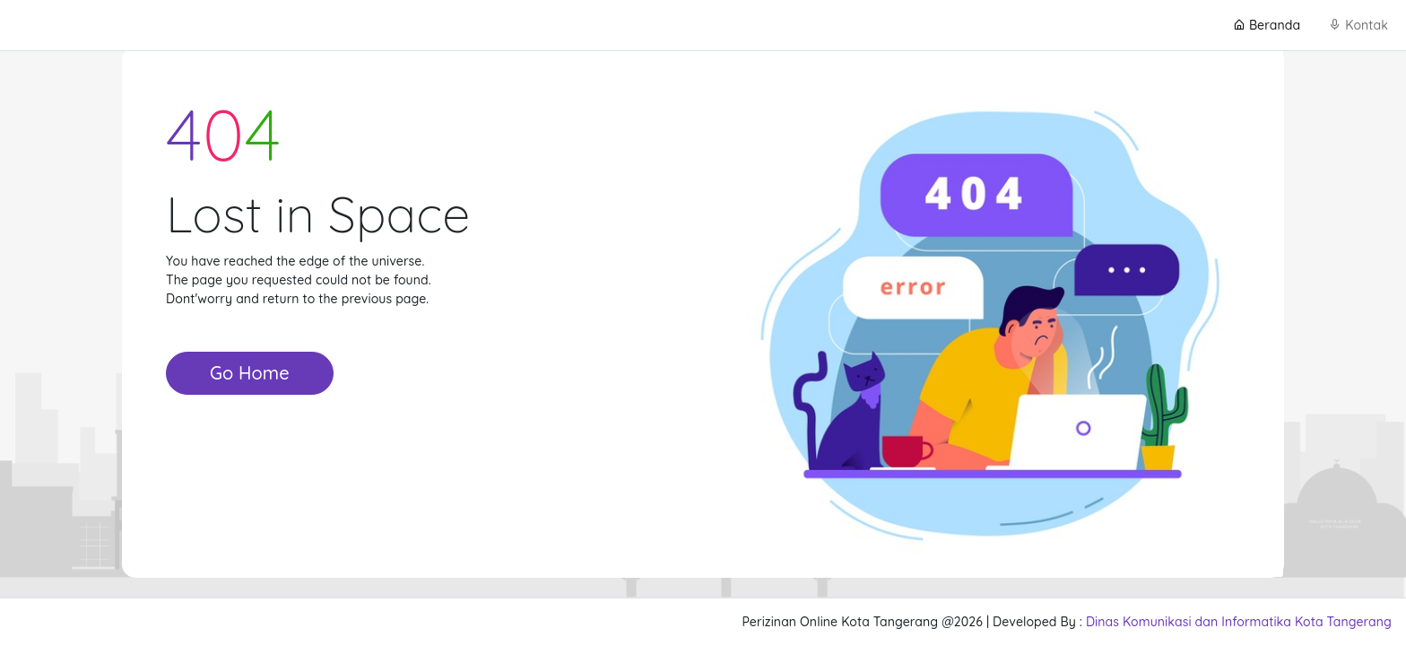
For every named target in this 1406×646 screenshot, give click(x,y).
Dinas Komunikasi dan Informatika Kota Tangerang (1239, 622)
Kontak (1358, 24)
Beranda (1266, 24)
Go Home (250, 373)
